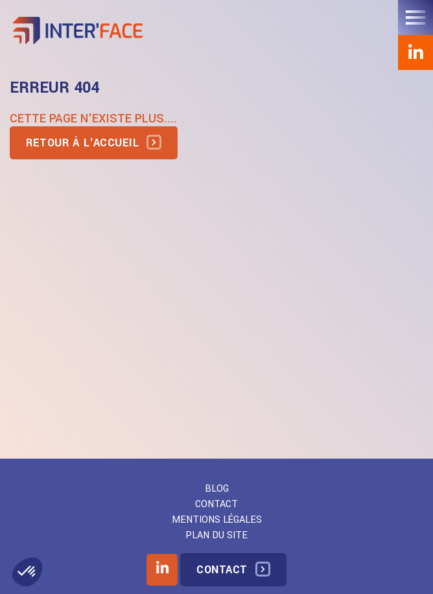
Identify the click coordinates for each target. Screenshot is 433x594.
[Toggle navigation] (415, 17)
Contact (216, 504)
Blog (217, 489)
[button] (27, 572)
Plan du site (216, 535)
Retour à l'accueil (82, 142)
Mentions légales (217, 520)
